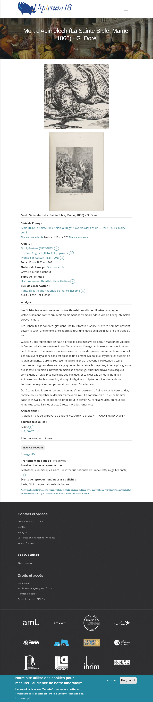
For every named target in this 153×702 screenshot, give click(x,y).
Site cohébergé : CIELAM (31, 599)
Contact (22, 527)
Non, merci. (128, 680)
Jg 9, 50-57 (27, 431)
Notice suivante (78, 237)
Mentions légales (27, 593)
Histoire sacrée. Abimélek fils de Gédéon (45, 281)
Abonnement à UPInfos (30, 521)
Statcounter (25, 563)
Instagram (23, 532)
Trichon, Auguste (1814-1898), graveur (44, 253)
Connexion (24, 583)
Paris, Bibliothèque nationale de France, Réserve (50, 290)
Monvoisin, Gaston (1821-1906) (40, 257)
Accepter (112, 680)
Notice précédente (32, 237)
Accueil (77, 49)
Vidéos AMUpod (26, 543)
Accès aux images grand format (35, 588)
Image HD (28, 454)
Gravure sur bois (57, 267)
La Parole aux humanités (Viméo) (36, 537)
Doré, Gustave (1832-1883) (37, 248)
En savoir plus (24, 698)
